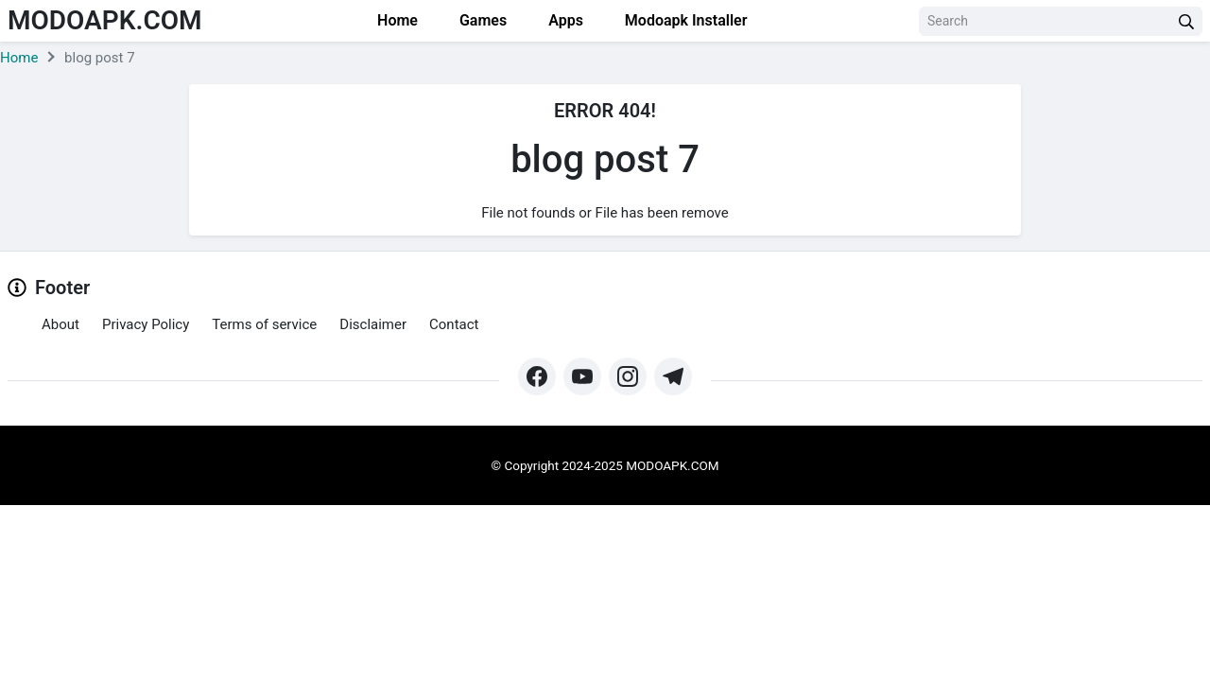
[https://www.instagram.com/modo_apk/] (628, 376)
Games (481, 20)
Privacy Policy (145, 324)
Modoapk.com (105, 20)
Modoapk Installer (684, 20)
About (60, 324)
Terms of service (264, 324)
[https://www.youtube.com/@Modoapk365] (582, 376)
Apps (563, 20)
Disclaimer (372, 324)
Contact (453, 324)
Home (395, 20)
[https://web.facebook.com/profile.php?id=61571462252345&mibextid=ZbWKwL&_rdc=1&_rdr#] (537, 376)
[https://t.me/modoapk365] (673, 376)
